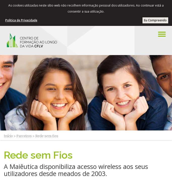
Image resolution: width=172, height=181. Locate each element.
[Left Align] (162, 34)
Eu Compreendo (155, 20)
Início (8, 136)
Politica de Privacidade (21, 20)
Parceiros (24, 136)
